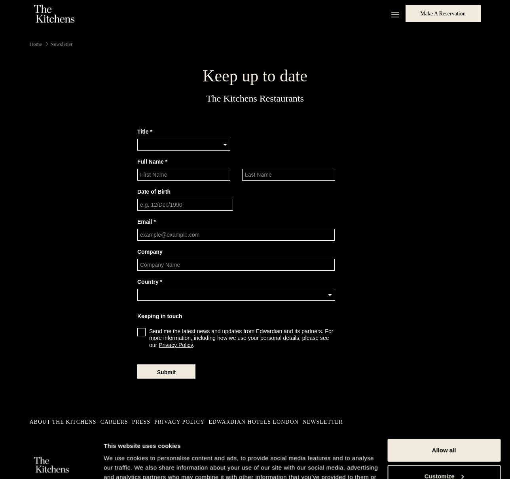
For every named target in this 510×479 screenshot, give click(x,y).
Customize (444, 431)
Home (36, 44)
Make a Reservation (442, 14)
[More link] (392, 14)
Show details (122, 463)
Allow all (444, 405)
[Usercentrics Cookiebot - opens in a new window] (51, 464)
